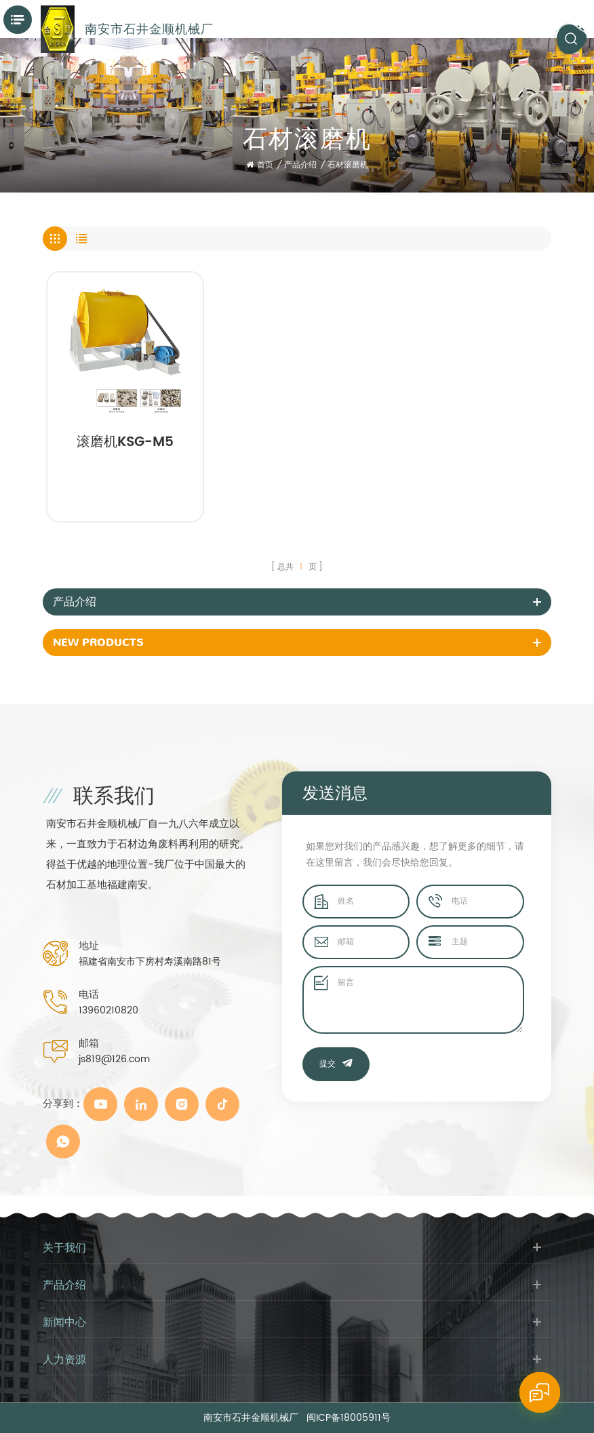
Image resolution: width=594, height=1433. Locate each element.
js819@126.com (114, 1059)
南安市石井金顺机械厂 (149, 29)
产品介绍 (300, 165)
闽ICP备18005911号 (348, 1418)
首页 (259, 165)
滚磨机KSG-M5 (125, 444)
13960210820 (108, 1010)
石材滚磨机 (348, 165)
